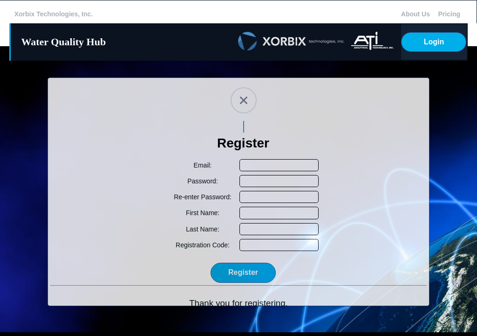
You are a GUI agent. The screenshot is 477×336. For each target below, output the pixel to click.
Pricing (449, 14)
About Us (415, 14)
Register (243, 272)
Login (434, 42)
